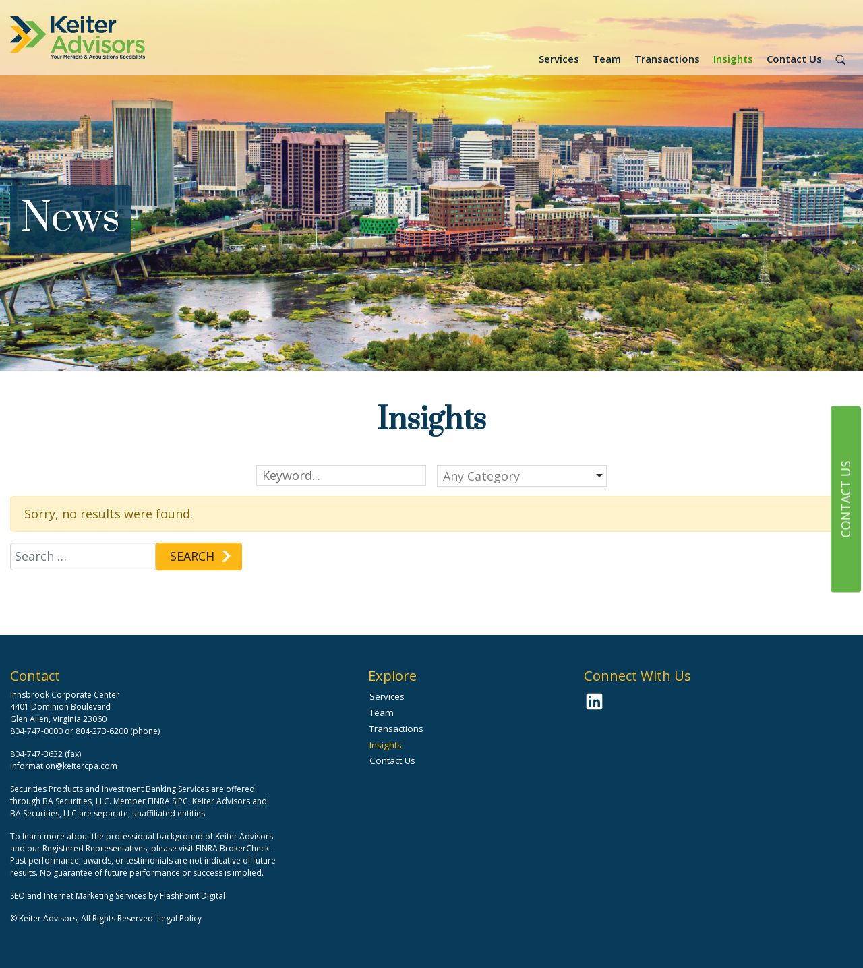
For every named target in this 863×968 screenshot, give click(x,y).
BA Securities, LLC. (76, 801)
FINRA (159, 801)
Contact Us (794, 58)
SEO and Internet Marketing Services (79, 895)
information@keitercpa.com (63, 766)
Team (607, 58)
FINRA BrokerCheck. (233, 848)
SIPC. (181, 801)
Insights (733, 58)
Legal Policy (179, 918)
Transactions (667, 58)
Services (559, 58)
